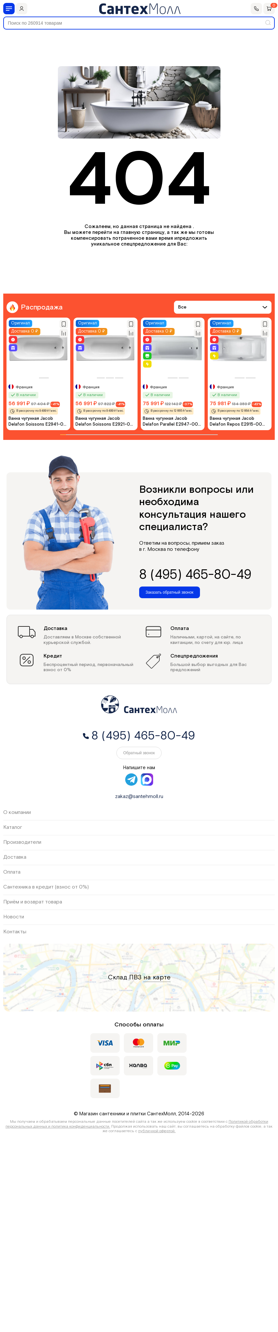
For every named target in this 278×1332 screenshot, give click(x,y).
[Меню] (9, 8)
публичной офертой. (157, 1131)
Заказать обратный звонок (169, 592)
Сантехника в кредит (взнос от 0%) (46, 887)
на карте (156, 977)
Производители (22, 842)
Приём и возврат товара (32, 902)
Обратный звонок (139, 753)
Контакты (14, 931)
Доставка (14, 857)
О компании (17, 812)
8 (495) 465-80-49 (195, 575)
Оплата (11, 872)
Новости (13, 917)
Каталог (12, 827)
